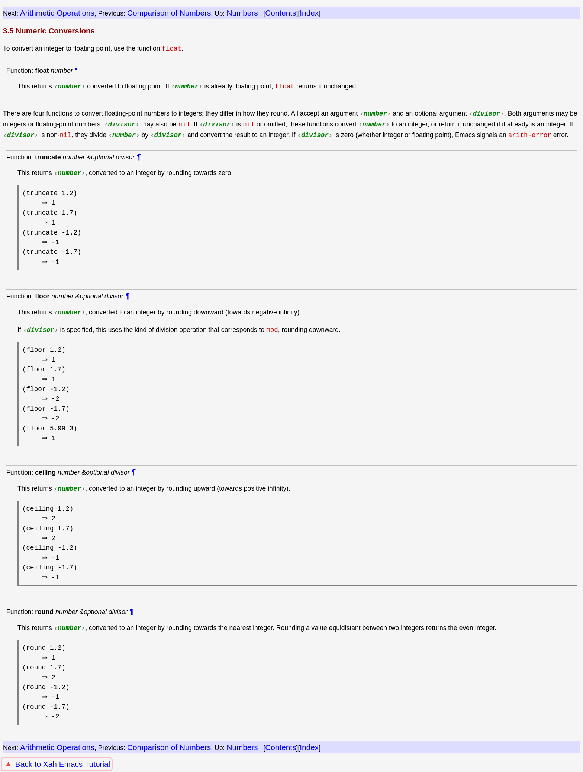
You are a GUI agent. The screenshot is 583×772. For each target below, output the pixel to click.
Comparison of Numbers (169, 13)
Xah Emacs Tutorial (76, 764)
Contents (280, 13)
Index (309, 13)
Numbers (242, 13)
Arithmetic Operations (57, 13)
